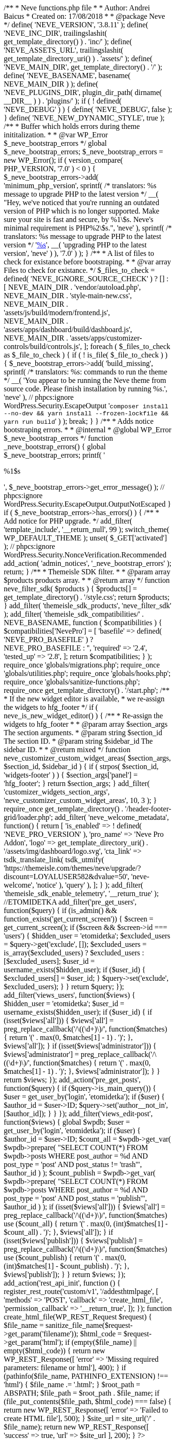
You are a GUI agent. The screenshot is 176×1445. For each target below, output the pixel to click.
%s (41, 245)
